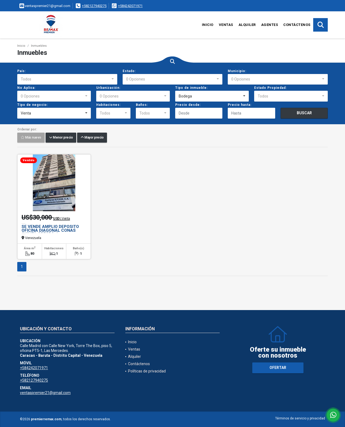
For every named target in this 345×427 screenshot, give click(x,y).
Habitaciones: (108, 105)
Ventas (226, 25)
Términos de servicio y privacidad (300, 418)
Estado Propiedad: (270, 88)
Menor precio (61, 138)
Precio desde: (188, 105)
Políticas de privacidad (147, 371)
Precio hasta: (239, 105)
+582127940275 (94, 6)
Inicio (207, 25)
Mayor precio (92, 138)
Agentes (269, 25)
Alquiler (247, 25)
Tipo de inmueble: (191, 88)
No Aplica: (26, 88)
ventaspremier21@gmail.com (45, 393)
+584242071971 (130, 6)
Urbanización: (108, 88)
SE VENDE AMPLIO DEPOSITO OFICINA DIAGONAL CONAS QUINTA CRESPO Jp (50, 230)
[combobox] (67, 79)
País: (21, 71)
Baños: (142, 105)
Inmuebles (39, 46)
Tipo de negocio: (32, 105)
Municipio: (237, 71)
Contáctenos (296, 25)
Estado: (129, 71)
